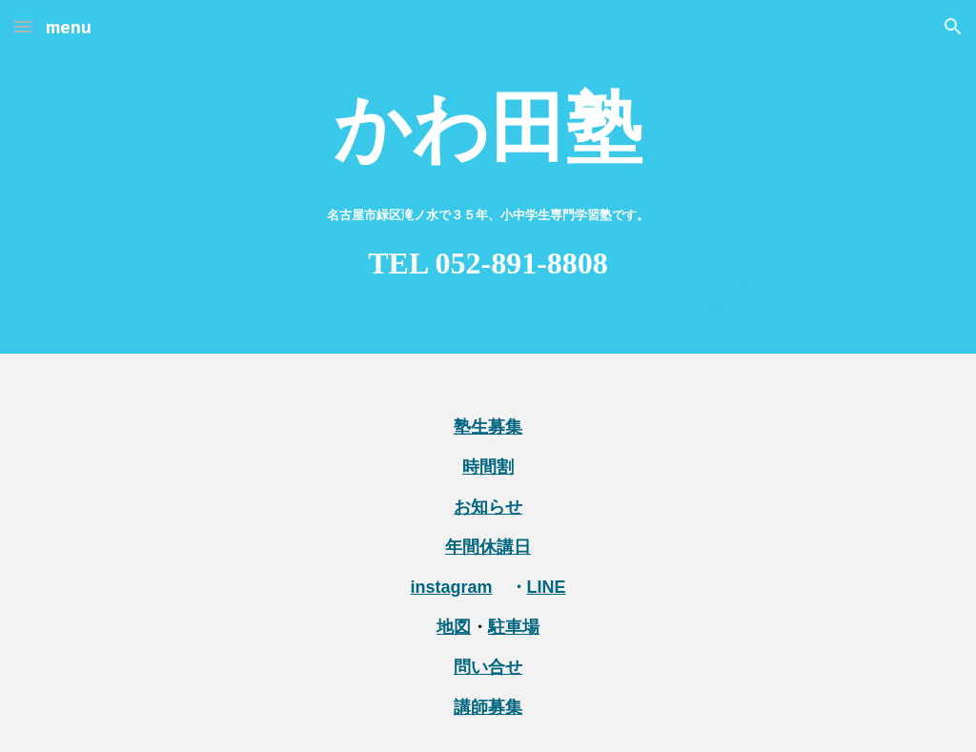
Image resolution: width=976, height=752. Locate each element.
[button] (23, 26)
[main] (488, 176)
